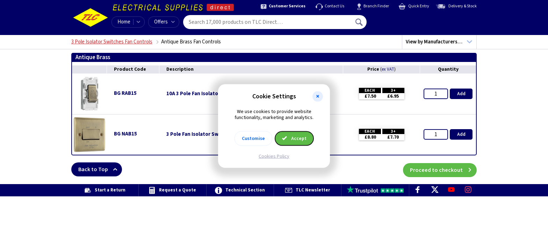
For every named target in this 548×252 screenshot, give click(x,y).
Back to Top (100, 169)
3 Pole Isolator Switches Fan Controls (111, 42)
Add (461, 93)
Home (123, 22)
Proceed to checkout (443, 169)
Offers (164, 22)
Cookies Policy (274, 156)
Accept (294, 138)
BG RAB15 (125, 93)
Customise (253, 138)
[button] (317, 96)
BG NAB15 (125, 134)
